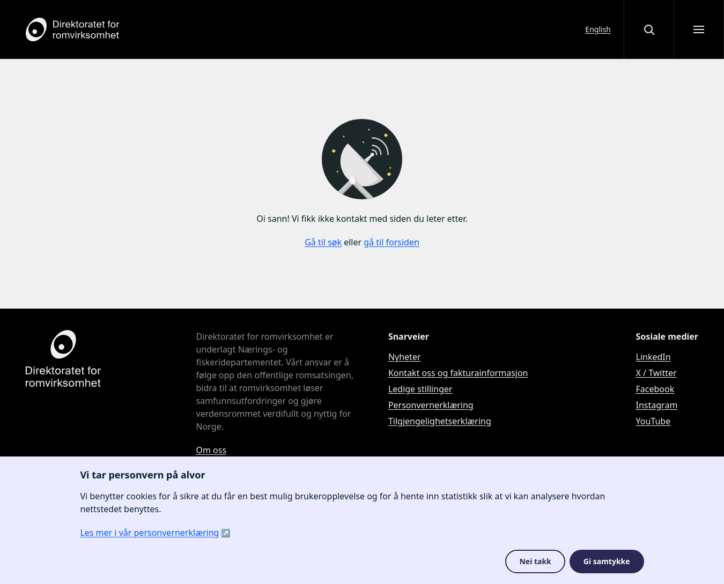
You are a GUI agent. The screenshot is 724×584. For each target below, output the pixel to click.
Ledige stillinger (420, 389)
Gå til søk (323, 242)
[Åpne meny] (699, 29)
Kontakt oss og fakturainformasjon (458, 373)
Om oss (211, 450)
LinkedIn (653, 357)
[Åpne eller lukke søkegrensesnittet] (649, 29)
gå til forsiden (391, 242)
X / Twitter (656, 373)
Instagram (657, 405)
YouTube (653, 421)
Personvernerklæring (431, 405)
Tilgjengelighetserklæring (439, 421)
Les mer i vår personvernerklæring (149, 532)
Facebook (655, 389)
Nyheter (404, 357)
